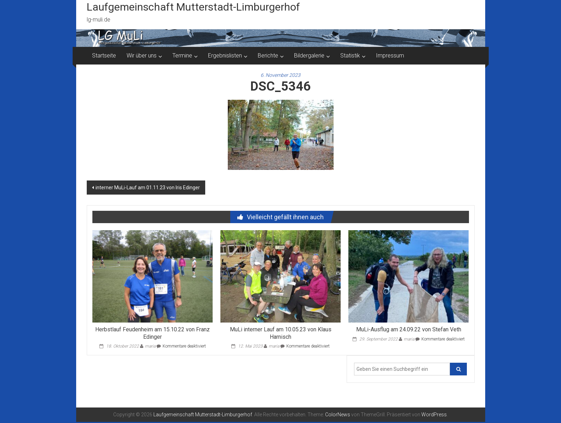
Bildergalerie (309, 55)
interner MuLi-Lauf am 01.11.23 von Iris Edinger (148, 187)
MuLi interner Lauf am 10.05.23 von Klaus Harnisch (280, 333)
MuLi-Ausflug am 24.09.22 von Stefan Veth (408, 329)
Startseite (104, 55)
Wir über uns (142, 55)
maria (150, 346)
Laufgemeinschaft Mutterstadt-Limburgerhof (193, 7)
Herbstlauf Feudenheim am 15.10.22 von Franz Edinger (152, 333)
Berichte (268, 55)
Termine (182, 55)
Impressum (390, 55)
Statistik (350, 55)
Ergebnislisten (225, 55)
